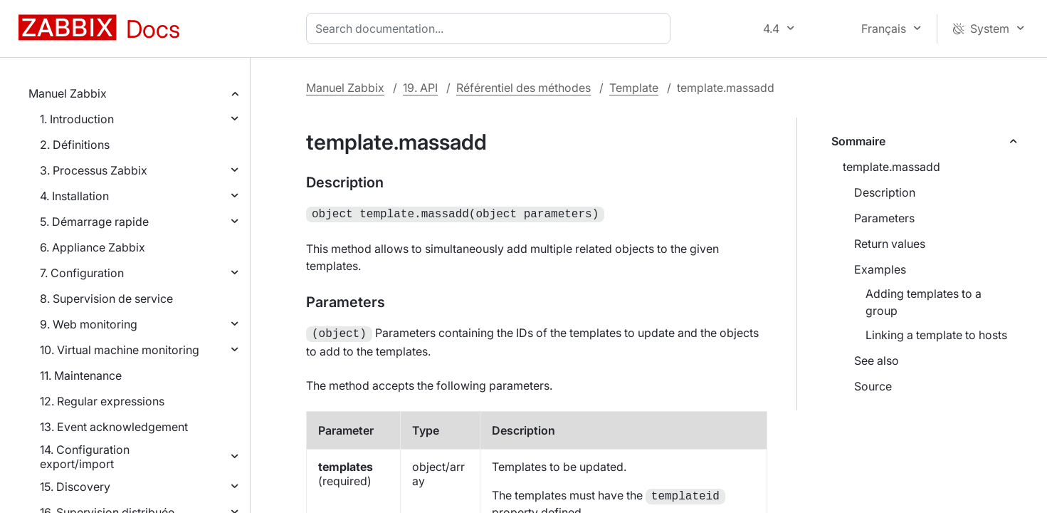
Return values (889, 244)
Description (884, 192)
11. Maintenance (81, 375)
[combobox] (491, 28)
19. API (420, 88)
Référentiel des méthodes (523, 88)
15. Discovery (75, 487)
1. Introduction (77, 119)
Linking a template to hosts (936, 335)
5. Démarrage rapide (94, 221)
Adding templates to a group (924, 302)
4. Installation (74, 196)
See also (876, 360)
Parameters (884, 218)
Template (633, 88)
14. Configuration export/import (85, 456)
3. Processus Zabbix (93, 170)
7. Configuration (82, 273)
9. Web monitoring (88, 324)
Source (873, 386)
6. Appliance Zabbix (92, 247)
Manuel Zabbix (67, 93)
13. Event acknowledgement (114, 427)
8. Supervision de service (106, 298)
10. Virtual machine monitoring (119, 350)
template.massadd (891, 167)
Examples (880, 269)
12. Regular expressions (102, 401)
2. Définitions (75, 145)
